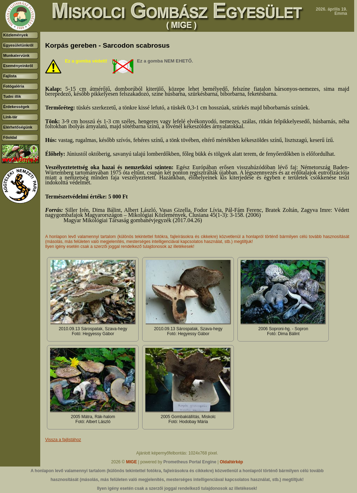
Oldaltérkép (231, 461)
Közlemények (15, 35)
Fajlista (10, 76)
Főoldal (10, 137)
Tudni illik (12, 96)
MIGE (131, 461)
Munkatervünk (16, 55)
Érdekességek (16, 107)
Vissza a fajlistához (63, 439)
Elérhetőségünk (17, 127)
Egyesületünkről (18, 45)
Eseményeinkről (18, 66)
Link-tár (10, 117)
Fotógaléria (13, 86)
